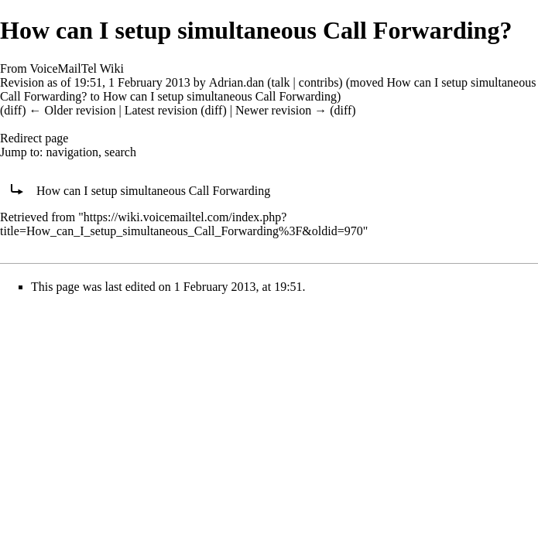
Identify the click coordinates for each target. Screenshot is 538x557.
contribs (319, 82)
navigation (72, 152)
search (120, 152)
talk (281, 82)
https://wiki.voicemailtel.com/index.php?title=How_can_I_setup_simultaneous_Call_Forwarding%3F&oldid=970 (181, 223)
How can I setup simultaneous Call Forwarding (220, 96)
